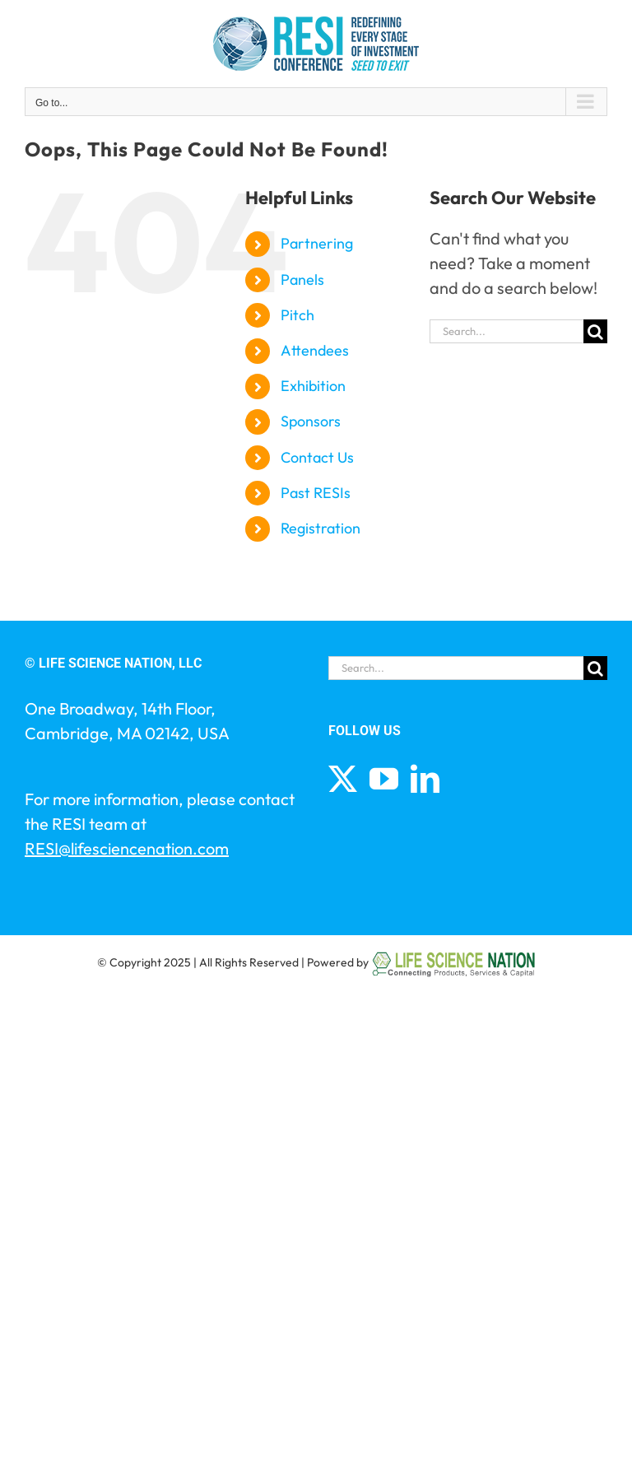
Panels (302, 279)
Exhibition (313, 385)
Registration (320, 528)
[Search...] (506, 331)
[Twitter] (342, 778)
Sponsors (311, 421)
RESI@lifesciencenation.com (127, 848)
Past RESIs (316, 492)
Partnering (317, 243)
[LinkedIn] (425, 778)
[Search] (595, 331)
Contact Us (317, 457)
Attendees (315, 350)
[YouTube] (383, 778)
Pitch (297, 314)
